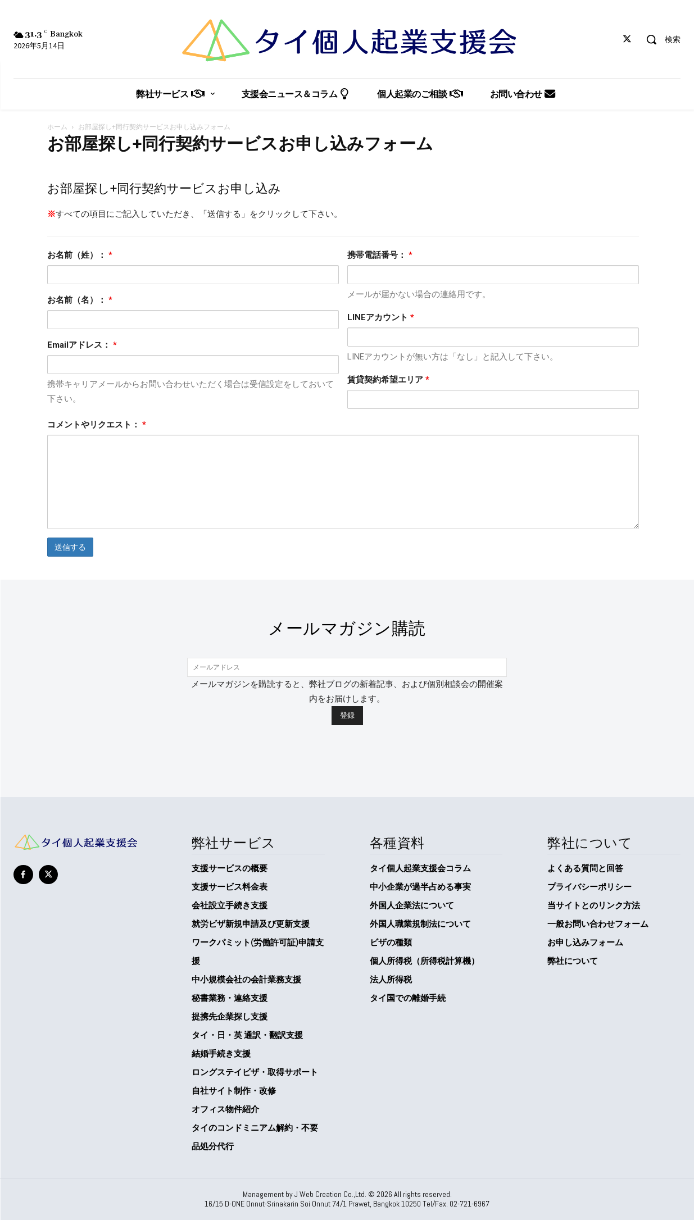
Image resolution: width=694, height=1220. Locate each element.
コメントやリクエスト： (96, 425)
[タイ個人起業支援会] (347, 40)
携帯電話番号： (379, 255)
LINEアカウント (380, 317)
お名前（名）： (79, 300)
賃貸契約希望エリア (388, 380)
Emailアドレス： (82, 345)
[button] (659, 39)
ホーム (57, 126)
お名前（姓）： (79, 255)
